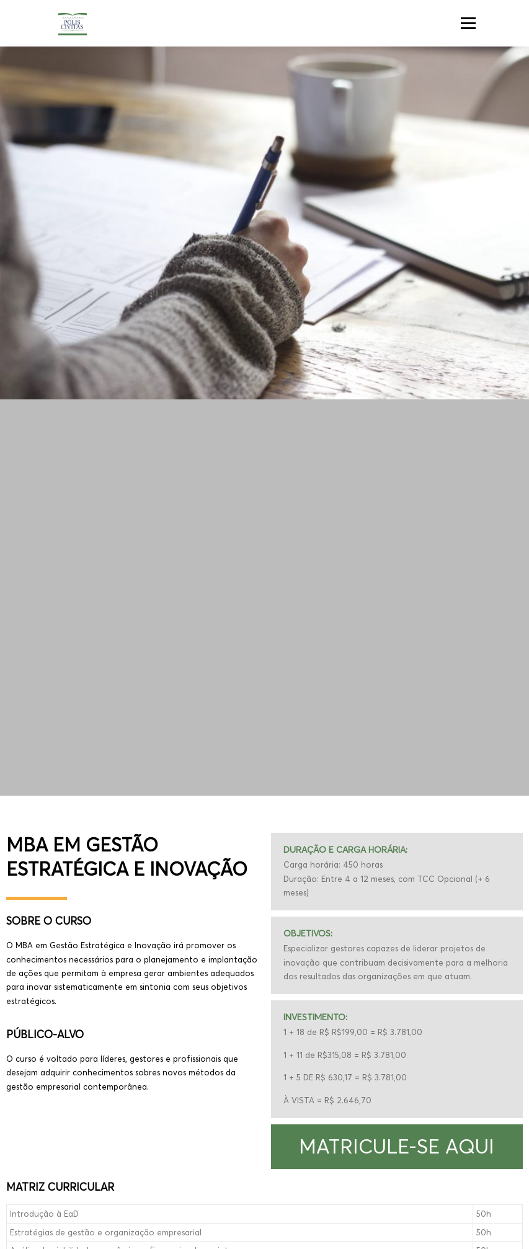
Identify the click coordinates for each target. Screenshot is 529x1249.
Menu (468, 23)
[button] (397, 1146)
